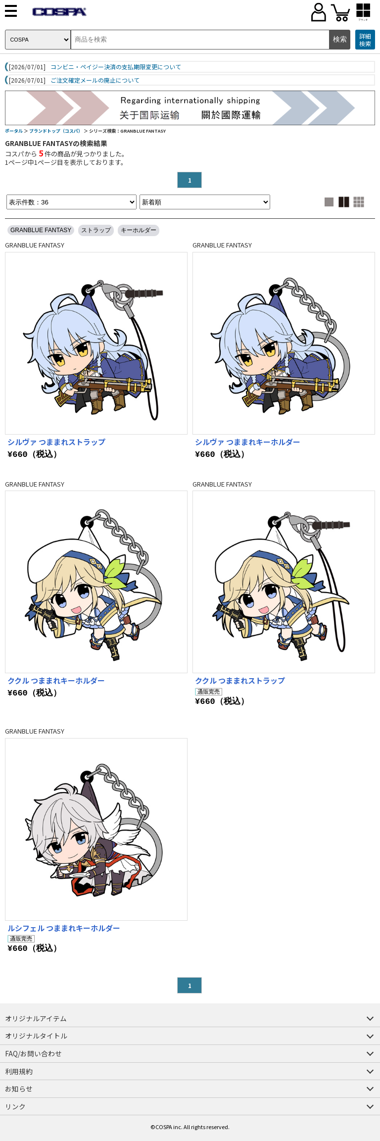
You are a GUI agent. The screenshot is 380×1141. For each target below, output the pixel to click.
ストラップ (96, 230)
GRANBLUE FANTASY (40, 230)
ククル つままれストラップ (240, 680)
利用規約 (19, 1071)
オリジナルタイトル (36, 1036)
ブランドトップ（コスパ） (56, 131)
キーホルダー (138, 230)
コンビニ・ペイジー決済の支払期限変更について (115, 67)
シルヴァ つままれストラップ (56, 442)
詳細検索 (365, 40)
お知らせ (19, 1088)
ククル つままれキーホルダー (56, 680)
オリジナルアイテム (36, 1018)
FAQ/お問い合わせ (33, 1053)
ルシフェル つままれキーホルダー (63, 928)
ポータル (14, 131)
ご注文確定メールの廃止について (95, 80)
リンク (15, 1106)
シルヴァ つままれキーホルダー (247, 442)
